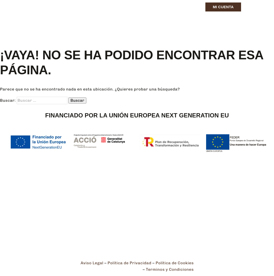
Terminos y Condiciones (170, 269)
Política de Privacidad (129, 263)
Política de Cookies (174, 263)
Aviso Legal (92, 263)
